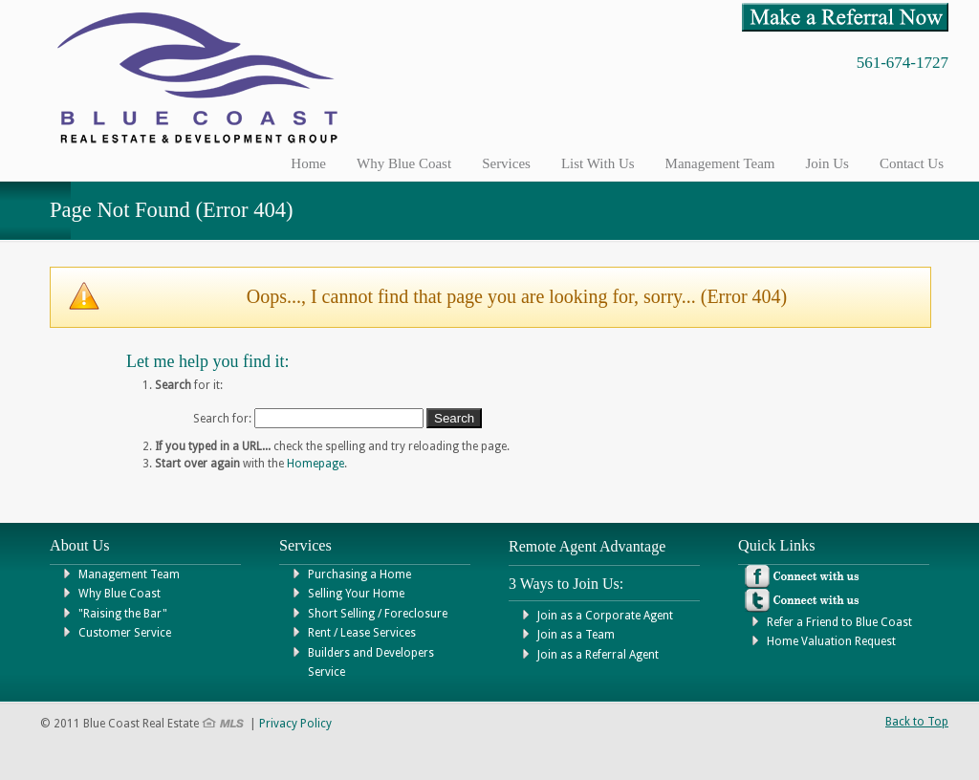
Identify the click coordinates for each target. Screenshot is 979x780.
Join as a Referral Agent (598, 654)
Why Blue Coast (119, 593)
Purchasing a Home (359, 574)
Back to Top (916, 721)
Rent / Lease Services (362, 632)
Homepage (315, 463)
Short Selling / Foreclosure (377, 613)
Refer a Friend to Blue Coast (839, 622)
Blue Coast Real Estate (217, 78)
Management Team (129, 574)
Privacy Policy (295, 723)
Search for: (222, 418)
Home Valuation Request (831, 641)
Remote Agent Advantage (587, 546)
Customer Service (124, 632)
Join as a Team (576, 634)
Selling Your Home (356, 593)
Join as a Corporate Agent (605, 615)
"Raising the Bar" (122, 613)
